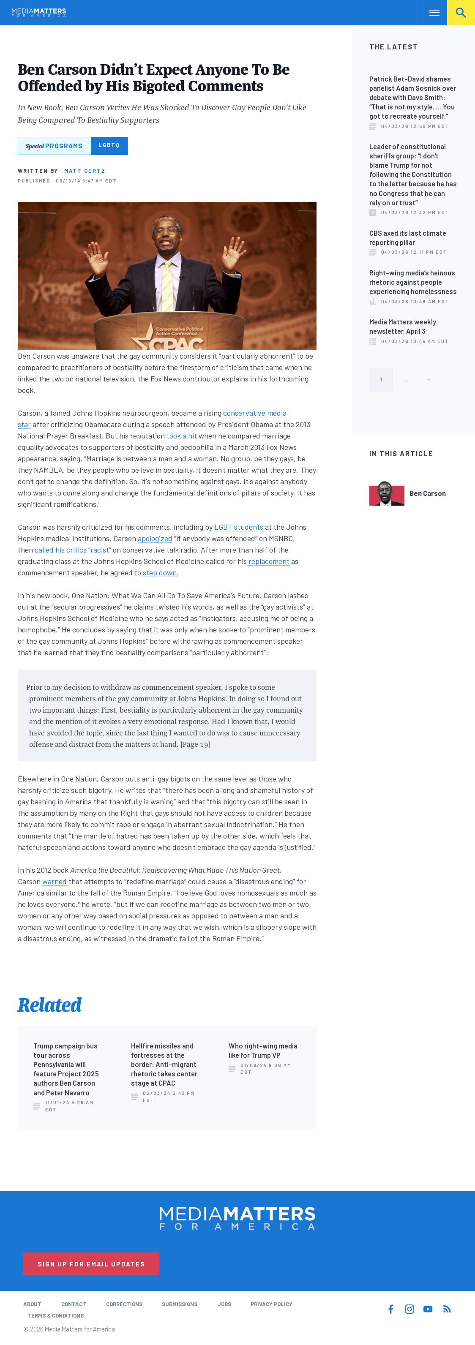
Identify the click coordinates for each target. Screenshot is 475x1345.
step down (160, 572)
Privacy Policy (271, 1304)
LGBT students (238, 526)
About (32, 1304)
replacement (268, 561)
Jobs (224, 1304)
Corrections (124, 1304)
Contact (73, 1304)
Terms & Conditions (55, 1315)
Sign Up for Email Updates (91, 1264)
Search (461, 12)
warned (54, 881)
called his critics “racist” (73, 549)
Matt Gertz (85, 170)
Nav (429, 12)
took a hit (182, 435)
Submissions (179, 1304)
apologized (155, 538)
